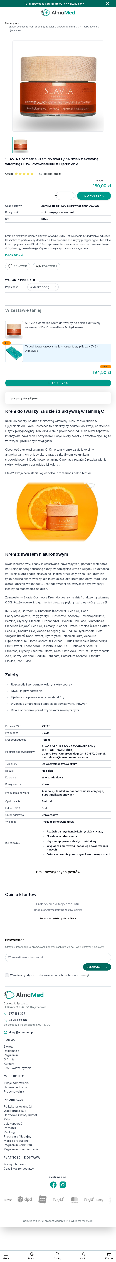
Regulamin (11, 1055)
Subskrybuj (97, 966)
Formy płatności (15, 1164)
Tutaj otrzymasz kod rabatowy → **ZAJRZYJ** (54, 3)
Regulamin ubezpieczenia (21, 1149)
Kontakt (9, 1063)
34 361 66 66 (15, 1020)
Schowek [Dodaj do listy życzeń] (17, 266)
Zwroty (8, 1046)
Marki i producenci (16, 1140)
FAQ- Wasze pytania (17, 1068)
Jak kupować (13, 1123)
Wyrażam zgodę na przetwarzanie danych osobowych (44, 975)
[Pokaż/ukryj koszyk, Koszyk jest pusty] (109, 1256)
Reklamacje (11, 1051)
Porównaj (46, 266)
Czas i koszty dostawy (19, 1168)
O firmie (9, 1059)
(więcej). (85, 975)
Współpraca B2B (15, 1111)
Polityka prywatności (18, 1106)
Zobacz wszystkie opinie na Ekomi (58, 918)
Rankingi (9, 1132)
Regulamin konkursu (18, 1145)
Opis (12, 398)
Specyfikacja (22, 398)
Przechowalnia (14, 1091)
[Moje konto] (83, 1256)
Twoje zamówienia (16, 1083)
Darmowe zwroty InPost (20, 1115)
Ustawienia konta (15, 1087)
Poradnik (10, 1128)
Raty (7, 1119)
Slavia (46, 732)
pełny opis (14, 254)
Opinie (34, 398)
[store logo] (58, 12)
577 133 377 (15, 1013)
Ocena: (9, 173)
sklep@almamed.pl (19, 1032)
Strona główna (12, 23)
